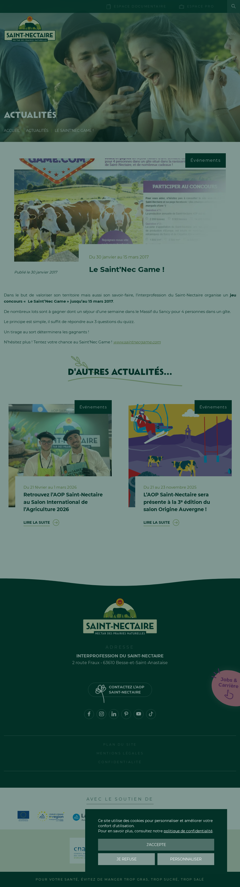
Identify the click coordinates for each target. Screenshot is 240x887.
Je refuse (127, 859)
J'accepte (156, 844)
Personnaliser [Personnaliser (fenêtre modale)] (186, 859)
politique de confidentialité (188, 831)
